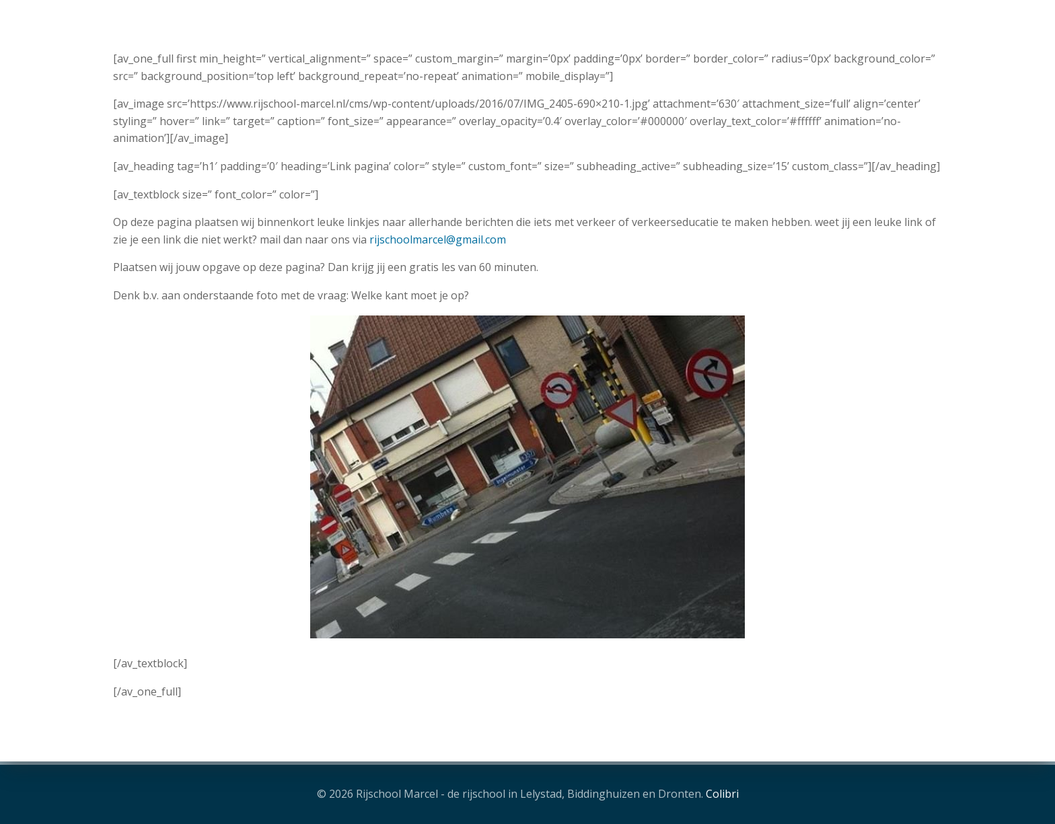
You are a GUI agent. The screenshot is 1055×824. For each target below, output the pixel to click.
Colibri (722, 793)
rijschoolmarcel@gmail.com (437, 239)
